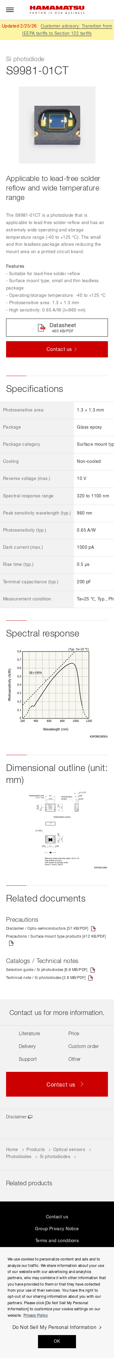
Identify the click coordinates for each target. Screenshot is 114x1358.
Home (12, 1150)
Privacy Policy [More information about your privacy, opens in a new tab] (35, 1316)
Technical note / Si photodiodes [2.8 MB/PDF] (45, 978)
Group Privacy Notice (57, 1229)
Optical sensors (69, 1150)
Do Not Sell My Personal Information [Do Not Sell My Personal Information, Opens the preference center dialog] (54, 1327)
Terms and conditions (57, 1241)
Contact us (57, 1217)
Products (35, 1150)
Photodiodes (19, 1157)
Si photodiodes (55, 1157)
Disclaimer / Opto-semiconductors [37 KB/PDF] (47, 929)
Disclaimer (16, 1117)
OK (57, 1341)
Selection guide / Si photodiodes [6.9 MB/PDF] (47, 970)
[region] (57, 1302)
